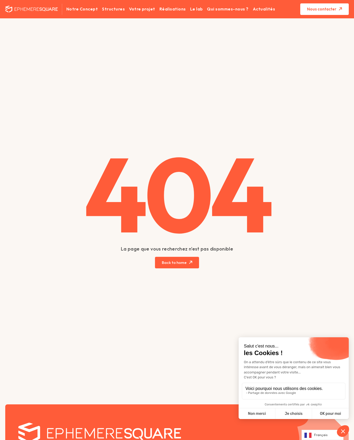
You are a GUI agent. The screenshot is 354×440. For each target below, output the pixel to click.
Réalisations (172, 9)
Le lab (196, 9)
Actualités (264, 9)
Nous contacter (321, 9)
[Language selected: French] (323, 435)
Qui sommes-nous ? (227, 9)
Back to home (174, 262)
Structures (113, 9)
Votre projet (142, 9)
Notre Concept (82, 9)
